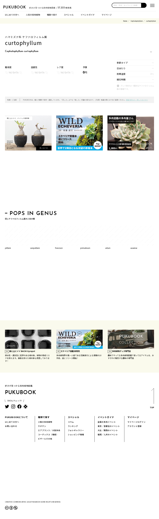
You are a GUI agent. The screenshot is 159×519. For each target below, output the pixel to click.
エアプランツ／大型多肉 (49, 430)
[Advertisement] (79, 181)
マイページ (107, 15)
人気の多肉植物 (33, 15)
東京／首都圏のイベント (109, 426)
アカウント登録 (134, 426)
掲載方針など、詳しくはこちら (137, 100)
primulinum (85, 248)
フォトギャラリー (76, 430)
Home (125, 21)
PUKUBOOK (18, 7)
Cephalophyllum (137, 21)
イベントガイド (88, 15)
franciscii (59, 248)
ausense (133, 248)
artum (107, 248)
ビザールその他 (45, 438)
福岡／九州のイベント (108, 434)
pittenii (8, 248)
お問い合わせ (11, 426)
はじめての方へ (12, 15)
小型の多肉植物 (45, 422)
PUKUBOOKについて (16, 417)
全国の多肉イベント (107, 422)
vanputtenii (35, 248)
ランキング (73, 426)
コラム (71, 422)
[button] (144, 5)
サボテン (42, 426)
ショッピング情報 (76, 434)
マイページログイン (136, 422)
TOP (152, 399)
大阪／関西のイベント (108, 430)
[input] (126, 5)
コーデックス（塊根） (48, 434)
